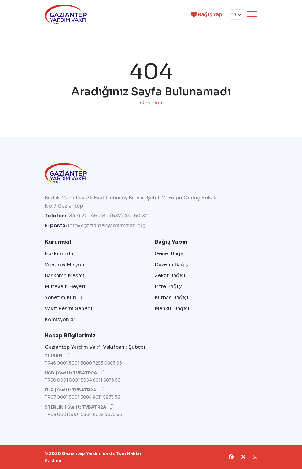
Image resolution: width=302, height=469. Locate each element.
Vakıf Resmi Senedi (68, 308)
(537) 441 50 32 (129, 216)
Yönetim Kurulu (64, 297)
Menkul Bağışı (172, 308)
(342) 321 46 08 (86, 216)
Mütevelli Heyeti (65, 286)
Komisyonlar (60, 319)
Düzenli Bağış (171, 264)
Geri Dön (151, 103)
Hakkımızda (59, 253)
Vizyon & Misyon (64, 264)
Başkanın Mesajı (64, 275)
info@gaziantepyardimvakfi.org (107, 225)
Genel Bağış (170, 253)
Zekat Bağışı (170, 275)
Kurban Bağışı (171, 297)
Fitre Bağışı (168, 286)
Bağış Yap (205, 14)
